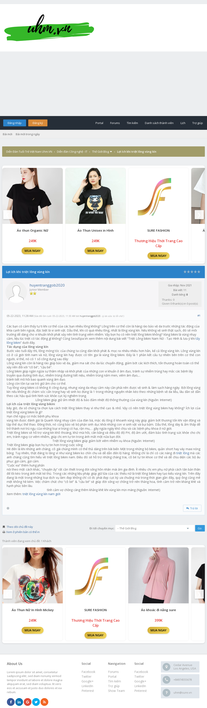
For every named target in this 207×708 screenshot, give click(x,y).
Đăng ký (38, 123)
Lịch (182, 123)
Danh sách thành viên (159, 123)
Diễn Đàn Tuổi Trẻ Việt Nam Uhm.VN (29, 151)
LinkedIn (140, 686)
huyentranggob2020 (47, 285)
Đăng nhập (15, 123)
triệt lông (182, 453)
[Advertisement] (103, 84)
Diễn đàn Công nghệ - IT (72, 151)
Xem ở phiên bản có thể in (23, 532)
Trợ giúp (197, 123)
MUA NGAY (33, 251)
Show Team (116, 691)
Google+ (140, 681)
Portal (99, 123)
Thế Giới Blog (100, 151)
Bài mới (7, 134)
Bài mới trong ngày (28, 134)
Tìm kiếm (132, 123)
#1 (199, 315)
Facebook (141, 672)
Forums (115, 123)
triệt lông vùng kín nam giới (41, 494)
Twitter (139, 676)
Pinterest (140, 691)
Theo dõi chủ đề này (20, 527)
